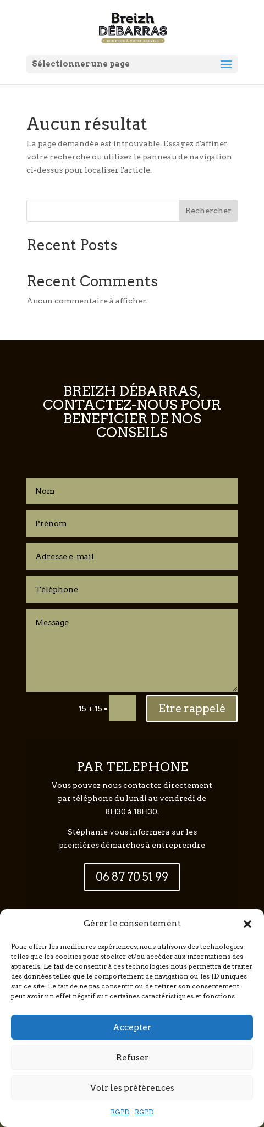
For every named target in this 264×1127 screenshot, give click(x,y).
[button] (247, 924)
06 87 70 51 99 (132, 876)
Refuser (132, 1058)
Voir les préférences (132, 1088)
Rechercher (208, 210)
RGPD (120, 1112)
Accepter (132, 1027)
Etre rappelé (192, 708)
